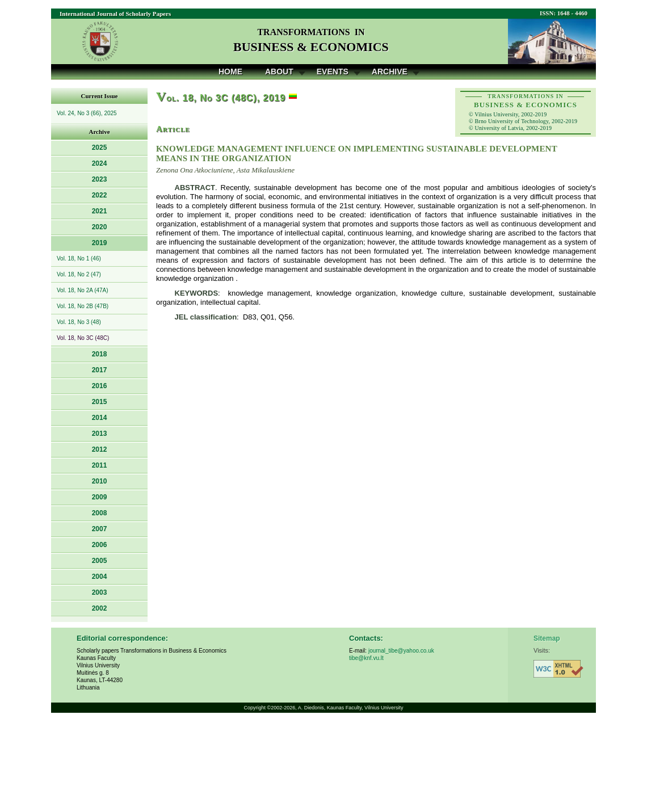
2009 (99, 497)
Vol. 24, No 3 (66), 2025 (87, 113)
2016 (99, 386)
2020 (99, 227)
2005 (99, 561)
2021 (99, 211)
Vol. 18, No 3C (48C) (83, 338)
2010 (99, 481)
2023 (99, 179)
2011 (99, 465)
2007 (99, 529)
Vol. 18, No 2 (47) (79, 274)
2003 (99, 592)
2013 (99, 434)
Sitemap (546, 638)
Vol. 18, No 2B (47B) (82, 306)
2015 (99, 402)
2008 (99, 513)
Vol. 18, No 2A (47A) (82, 290)
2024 (99, 163)
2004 (99, 577)
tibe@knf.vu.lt (366, 658)
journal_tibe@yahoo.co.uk (401, 651)
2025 (99, 148)
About (279, 71)
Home (230, 71)
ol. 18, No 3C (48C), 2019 (220, 98)
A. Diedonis (311, 707)
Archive (389, 71)
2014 (99, 418)
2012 (99, 449)
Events (332, 71)
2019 (99, 243)
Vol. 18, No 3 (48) (79, 322)
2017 (99, 370)
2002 (99, 608)
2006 (99, 545)
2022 (99, 195)
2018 (99, 354)
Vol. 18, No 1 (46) (79, 258)
